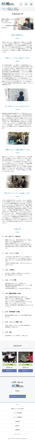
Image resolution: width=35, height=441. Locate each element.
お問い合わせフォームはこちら (17, 396)
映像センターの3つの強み (17, 408)
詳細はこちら (9, 370)
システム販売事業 (17, 413)
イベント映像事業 (17, 417)
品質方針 (17, 425)
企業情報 (17, 421)
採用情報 (17, 430)
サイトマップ (17, 434)
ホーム (17, 404)
